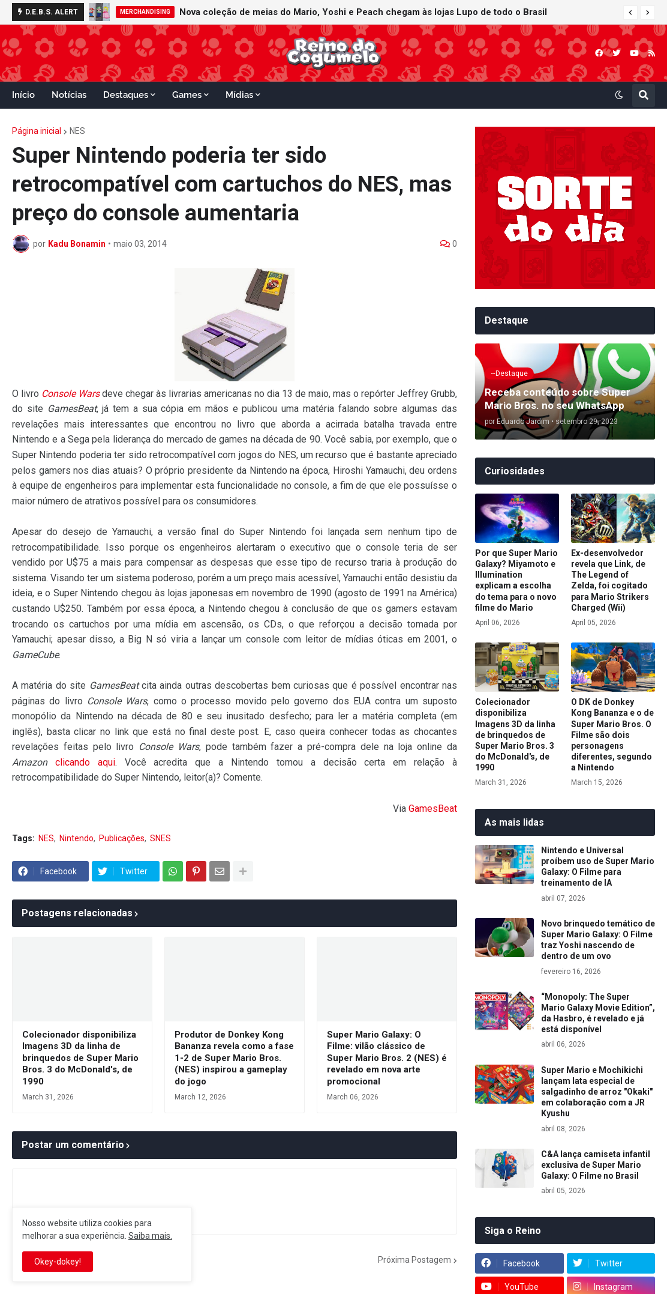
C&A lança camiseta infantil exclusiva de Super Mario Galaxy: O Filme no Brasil (595, 1165)
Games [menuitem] (187, 94)
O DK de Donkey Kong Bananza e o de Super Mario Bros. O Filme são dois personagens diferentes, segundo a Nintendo (612, 734)
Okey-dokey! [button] (57, 1261)
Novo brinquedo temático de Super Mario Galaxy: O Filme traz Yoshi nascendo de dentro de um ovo (598, 940)
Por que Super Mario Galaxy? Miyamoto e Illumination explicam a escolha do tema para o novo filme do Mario (516, 580)
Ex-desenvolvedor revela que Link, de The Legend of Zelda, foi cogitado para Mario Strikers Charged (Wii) (610, 580)
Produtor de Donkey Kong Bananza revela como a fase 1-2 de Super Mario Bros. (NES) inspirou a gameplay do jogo (234, 1058)
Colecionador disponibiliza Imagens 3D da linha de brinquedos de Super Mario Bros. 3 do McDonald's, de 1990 (80, 1058)
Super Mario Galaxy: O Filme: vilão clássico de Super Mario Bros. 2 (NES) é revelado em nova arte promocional (387, 1058)
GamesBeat (432, 808)
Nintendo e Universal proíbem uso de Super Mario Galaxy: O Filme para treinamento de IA (597, 866)
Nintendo (76, 838)
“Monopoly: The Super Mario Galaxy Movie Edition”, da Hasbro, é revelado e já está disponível (598, 1013)
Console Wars (70, 393)
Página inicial (36, 131)
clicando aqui (85, 762)
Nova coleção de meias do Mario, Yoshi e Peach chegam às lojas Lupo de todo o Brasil (363, 12)
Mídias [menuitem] (239, 94)
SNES (160, 838)
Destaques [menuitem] (125, 94)
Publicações (122, 838)
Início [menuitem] (23, 94)
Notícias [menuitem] (69, 94)
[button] (630, 12)
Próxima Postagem (414, 1260)
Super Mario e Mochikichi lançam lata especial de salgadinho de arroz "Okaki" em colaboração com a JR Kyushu (597, 1092)
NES (77, 131)
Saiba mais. (150, 1236)
